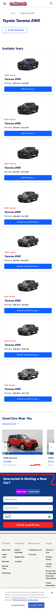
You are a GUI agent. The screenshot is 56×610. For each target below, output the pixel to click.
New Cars (22, 491)
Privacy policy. (19, 600)
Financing (6, 573)
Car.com (32, 554)
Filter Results (14, 30)
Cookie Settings (18, 605)
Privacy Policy (49, 558)
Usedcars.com (35, 550)
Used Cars (34, 491)
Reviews (5, 561)
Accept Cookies (36, 605)
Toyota (13, 13)
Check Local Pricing (28, 222)
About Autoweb (18, 551)
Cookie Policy (49, 565)
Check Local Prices (28, 524)
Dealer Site (19, 557)
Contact (18, 561)
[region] (28, 599)
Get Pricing (28, 89)
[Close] (52, 592)
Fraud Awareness (50, 584)
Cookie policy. (33, 600)
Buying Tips (5, 567)
